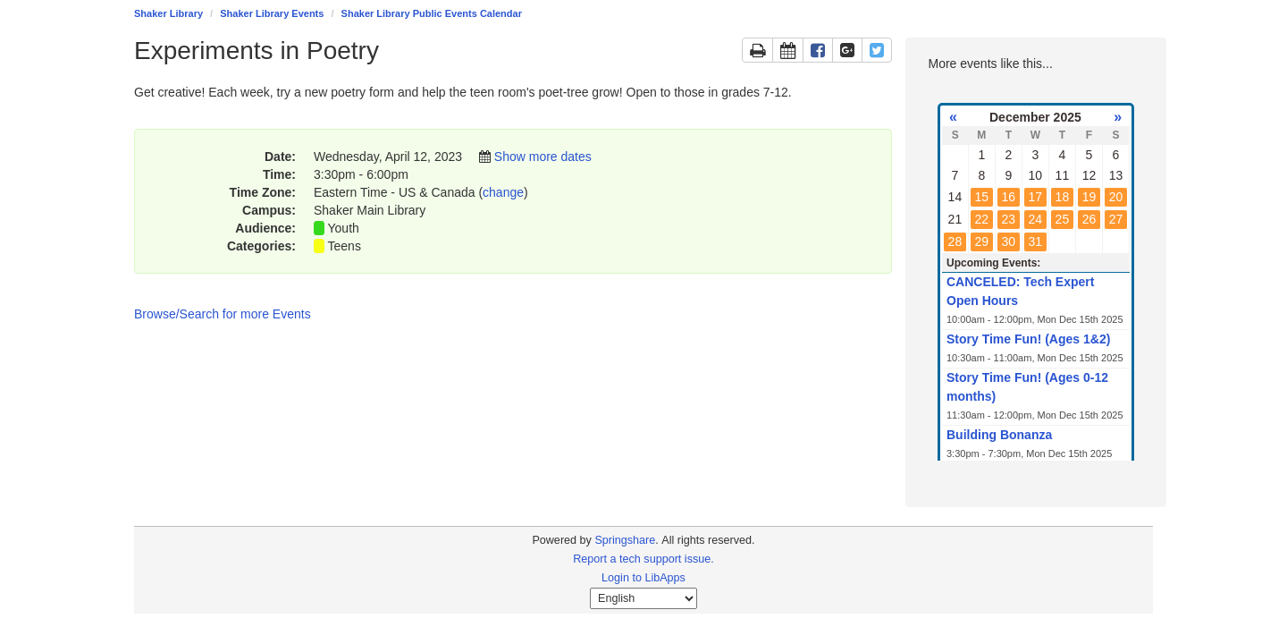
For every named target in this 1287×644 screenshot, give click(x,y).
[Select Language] (643, 598)
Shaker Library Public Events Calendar (431, 13)
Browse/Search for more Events (222, 314)
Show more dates (543, 156)
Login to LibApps (643, 578)
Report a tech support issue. (643, 559)
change (503, 192)
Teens (344, 246)
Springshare (624, 540)
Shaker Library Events (272, 13)
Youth (343, 228)
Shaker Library (168, 13)
